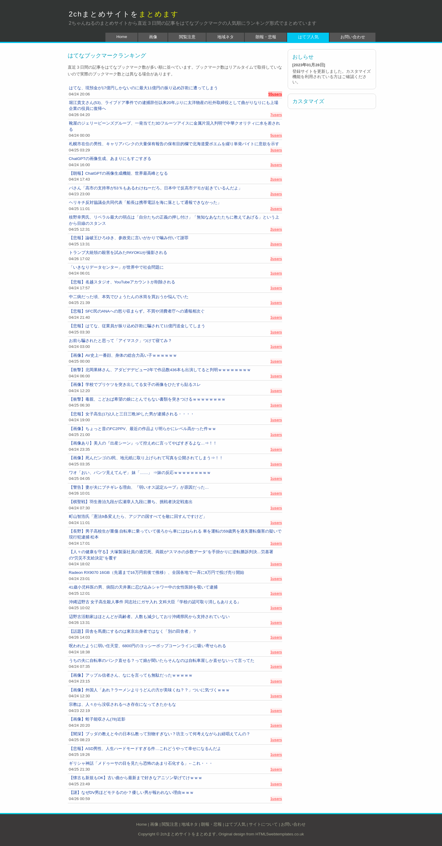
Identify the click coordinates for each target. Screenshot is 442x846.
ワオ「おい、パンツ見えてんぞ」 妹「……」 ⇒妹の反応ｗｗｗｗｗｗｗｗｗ (140, 472)
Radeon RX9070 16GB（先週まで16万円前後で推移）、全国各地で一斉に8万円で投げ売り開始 (156, 572)
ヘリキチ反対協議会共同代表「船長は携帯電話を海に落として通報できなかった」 (145, 202)
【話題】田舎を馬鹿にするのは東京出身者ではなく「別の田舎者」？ (133, 631)
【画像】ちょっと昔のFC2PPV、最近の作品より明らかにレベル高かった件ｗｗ (142, 429)
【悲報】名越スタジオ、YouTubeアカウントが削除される (122, 282)
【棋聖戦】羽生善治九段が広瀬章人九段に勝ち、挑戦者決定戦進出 (131, 502)
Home (121, 36)
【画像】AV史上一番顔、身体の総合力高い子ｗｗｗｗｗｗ (123, 355)
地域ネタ (225, 37)
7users (276, 115)
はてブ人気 (308, 37)
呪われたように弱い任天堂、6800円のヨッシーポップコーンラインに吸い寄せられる (147, 646)
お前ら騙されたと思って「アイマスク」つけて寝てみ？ (120, 340)
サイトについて (263, 824)
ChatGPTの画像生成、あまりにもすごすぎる (110, 158)
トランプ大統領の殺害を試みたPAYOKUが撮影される (118, 252)
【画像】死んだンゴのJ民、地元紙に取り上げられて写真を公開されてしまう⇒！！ (146, 458)
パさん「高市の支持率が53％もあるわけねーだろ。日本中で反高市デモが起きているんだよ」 (155, 188)
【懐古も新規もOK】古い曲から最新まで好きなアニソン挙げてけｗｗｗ (136, 778)
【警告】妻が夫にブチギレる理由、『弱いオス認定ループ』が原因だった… (139, 487)
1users (276, 273)
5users (276, 135)
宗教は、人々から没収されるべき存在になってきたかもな (122, 704)
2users (276, 179)
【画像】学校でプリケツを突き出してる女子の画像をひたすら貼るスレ (135, 384)
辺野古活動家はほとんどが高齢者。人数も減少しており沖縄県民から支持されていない (149, 616)
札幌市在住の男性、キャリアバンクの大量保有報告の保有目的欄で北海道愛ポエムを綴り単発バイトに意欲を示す (174, 144)
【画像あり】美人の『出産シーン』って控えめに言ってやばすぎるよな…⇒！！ (143, 443)
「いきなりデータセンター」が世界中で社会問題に (116, 267)
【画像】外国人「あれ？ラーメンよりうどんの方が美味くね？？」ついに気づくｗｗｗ (149, 690)
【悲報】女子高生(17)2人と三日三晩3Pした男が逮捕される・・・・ (131, 414)
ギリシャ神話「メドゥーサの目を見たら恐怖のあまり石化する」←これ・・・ (141, 763)
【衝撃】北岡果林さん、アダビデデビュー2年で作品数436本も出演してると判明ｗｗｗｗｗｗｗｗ (160, 370)
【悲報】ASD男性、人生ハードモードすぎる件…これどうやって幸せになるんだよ (145, 748)
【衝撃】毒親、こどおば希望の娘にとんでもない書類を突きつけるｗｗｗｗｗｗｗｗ (147, 399)
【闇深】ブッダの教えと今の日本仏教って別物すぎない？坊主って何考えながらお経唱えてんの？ (159, 734)
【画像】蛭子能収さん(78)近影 (97, 719)
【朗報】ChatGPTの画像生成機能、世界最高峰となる (118, 173)
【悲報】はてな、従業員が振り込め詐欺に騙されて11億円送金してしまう (137, 326)
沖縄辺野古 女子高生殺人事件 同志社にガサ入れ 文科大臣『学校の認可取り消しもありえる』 (155, 602)
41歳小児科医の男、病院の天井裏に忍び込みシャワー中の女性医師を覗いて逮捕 (143, 587)
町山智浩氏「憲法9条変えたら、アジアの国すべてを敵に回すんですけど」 (138, 516)
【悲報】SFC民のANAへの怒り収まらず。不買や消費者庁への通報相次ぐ (137, 311)
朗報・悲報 (266, 37)
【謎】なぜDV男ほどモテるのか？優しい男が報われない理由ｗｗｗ (131, 792)
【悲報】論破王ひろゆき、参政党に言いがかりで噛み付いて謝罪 (128, 238)
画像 (153, 37)
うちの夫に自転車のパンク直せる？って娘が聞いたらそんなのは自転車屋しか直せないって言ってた (161, 660)
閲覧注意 (187, 37)
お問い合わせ (352, 37)
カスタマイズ (308, 101)
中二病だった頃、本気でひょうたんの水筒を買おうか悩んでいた (128, 297)
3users (276, 150)
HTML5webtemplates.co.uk (279, 834)
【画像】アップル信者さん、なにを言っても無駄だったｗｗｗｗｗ (131, 675)
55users (275, 94)
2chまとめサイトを (124, 14)
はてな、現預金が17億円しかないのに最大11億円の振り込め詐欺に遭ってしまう (143, 88)
